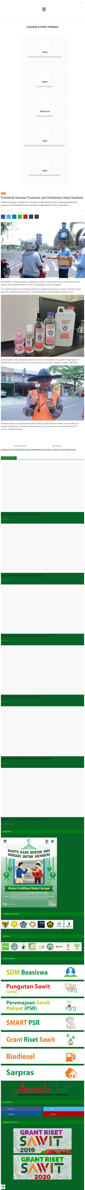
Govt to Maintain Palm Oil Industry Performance (20, 514)
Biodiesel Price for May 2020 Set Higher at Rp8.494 (20, 450)
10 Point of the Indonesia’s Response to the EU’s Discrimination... (26, 758)
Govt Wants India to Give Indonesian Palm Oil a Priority (23, 575)
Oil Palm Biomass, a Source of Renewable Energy (57, 450)
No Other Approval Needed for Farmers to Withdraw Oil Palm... (26, 636)
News (3, 193)
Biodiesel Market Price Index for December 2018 (20, 697)
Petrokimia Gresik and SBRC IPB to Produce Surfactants (23, 819)
